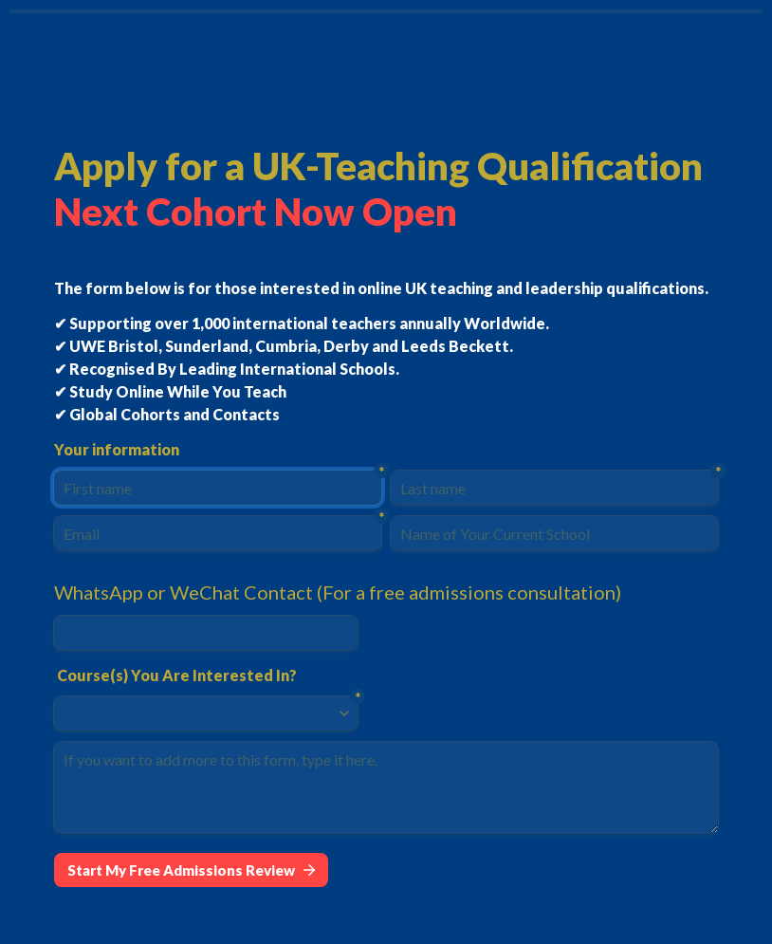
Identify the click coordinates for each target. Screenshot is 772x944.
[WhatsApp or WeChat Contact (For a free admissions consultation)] (206, 633)
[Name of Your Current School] (554, 533)
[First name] (217, 488)
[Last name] (554, 488)
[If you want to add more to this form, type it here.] (386, 787)
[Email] (217, 533)
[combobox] (197, 713)
